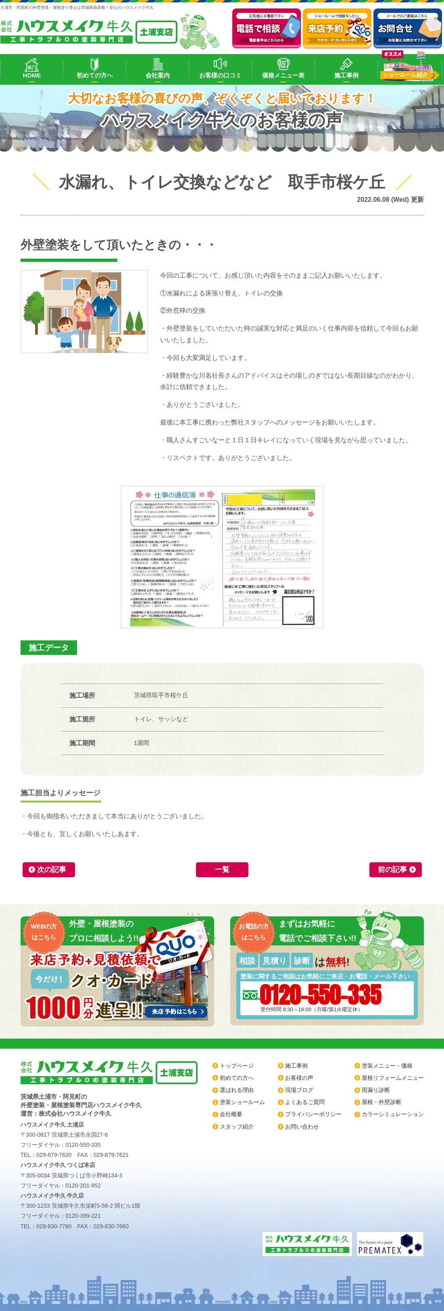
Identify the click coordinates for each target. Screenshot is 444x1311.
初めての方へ (95, 75)
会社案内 (158, 75)
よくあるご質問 (305, 1102)
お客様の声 (299, 1078)
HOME (32, 75)
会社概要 (231, 1114)
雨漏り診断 (376, 1090)
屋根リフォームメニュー (393, 1078)
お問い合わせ (302, 1126)
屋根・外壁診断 (381, 1102)
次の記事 (51, 870)
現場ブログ (299, 1090)
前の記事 (392, 870)
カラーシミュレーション (393, 1114)
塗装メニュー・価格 (387, 1065)
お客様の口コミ (220, 75)
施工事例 (346, 75)
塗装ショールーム (242, 1102)
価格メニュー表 (283, 75)
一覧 (222, 870)
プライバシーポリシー (313, 1114)
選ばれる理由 (237, 1090)
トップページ (237, 1065)
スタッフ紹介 (237, 1126)
